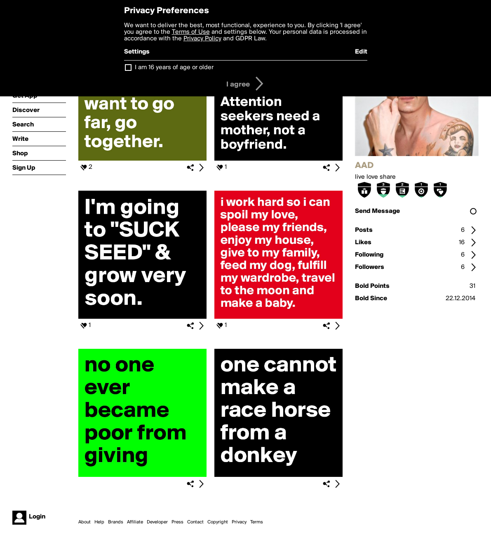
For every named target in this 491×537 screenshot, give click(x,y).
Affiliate (135, 522)
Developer (157, 522)
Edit (361, 52)
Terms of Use (191, 32)
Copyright (217, 522)
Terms (256, 522)
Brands (115, 522)
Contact (195, 522)
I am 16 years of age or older (174, 67)
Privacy (239, 522)
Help (99, 522)
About (84, 522)
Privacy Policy (202, 38)
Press (177, 522)
